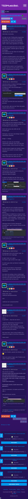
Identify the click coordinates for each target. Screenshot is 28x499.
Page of (18, 418)
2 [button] (23, 421)
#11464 (24, 202)
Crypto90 (11, 77)
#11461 (24, 120)
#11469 (24, 369)
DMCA (18, 489)
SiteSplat (18, 492)
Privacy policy (12, 489)
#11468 (24, 349)
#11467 (24, 315)
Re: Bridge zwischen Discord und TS (17, 74)
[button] (25, 421)
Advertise (5, 489)
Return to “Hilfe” (5, 424)
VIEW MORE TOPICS (14, 484)
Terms (22, 489)
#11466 (24, 291)
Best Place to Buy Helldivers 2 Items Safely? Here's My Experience (14, 460)
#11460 (24, 81)
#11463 (24, 168)
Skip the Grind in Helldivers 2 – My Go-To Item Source (14, 433)
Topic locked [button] (5, 21)
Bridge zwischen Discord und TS (11, 15)
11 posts (24, 18)
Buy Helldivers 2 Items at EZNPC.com (15, 472)
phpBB (14, 493)
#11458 (24, 31)
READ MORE (14, 442)
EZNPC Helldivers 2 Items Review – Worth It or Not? (15, 446)
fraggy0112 (11, 28)
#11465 (24, 251)
